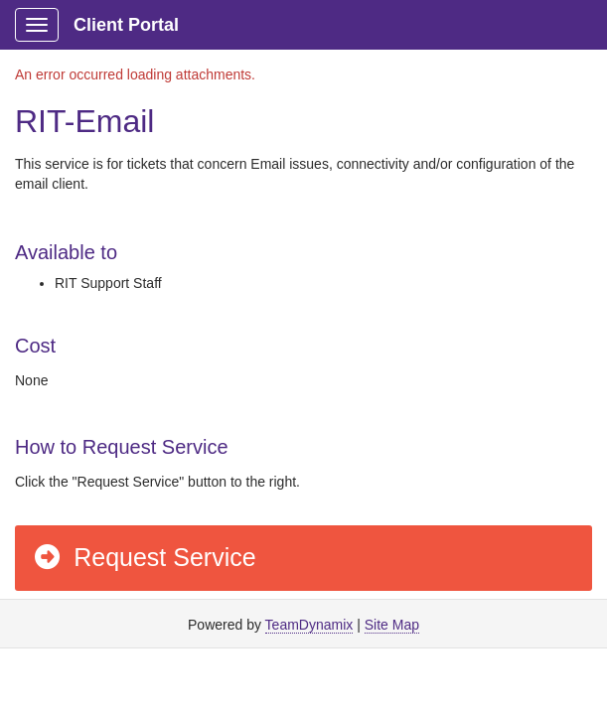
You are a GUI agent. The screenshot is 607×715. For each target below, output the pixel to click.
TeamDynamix (309, 625)
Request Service (144, 557)
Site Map (392, 625)
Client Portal (126, 25)
